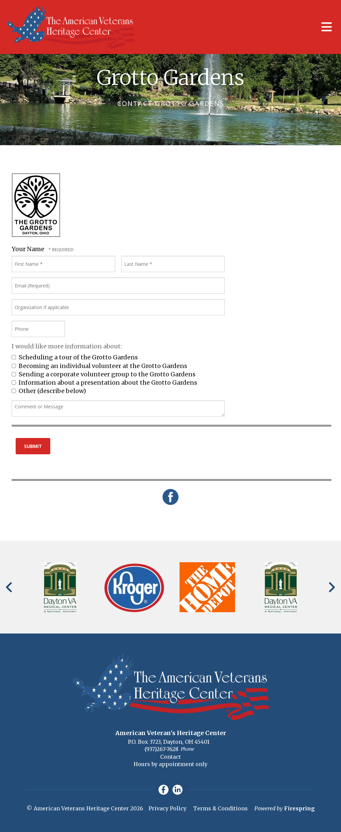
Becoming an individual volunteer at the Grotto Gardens (99, 366)
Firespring (299, 808)
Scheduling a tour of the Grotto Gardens (75, 357)
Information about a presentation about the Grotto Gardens (104, 382)
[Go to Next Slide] (331, 587)
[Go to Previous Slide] (9, 587)
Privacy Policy (167, 808)
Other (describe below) (49, 391)
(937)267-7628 (161, 749)
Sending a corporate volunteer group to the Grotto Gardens (103, 374)
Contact (170, 756)
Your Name (29, 249)
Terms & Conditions (220, 808)
